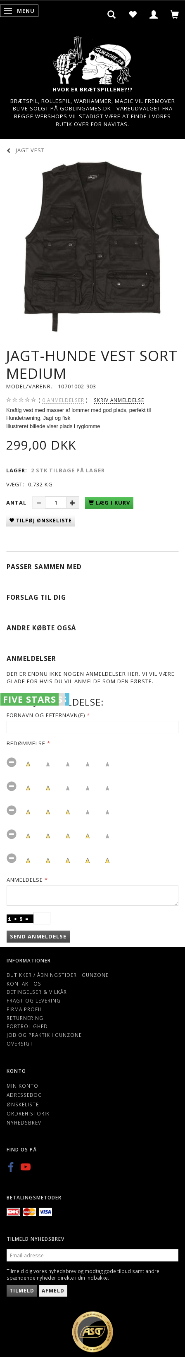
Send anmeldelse (38, 936)
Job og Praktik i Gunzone (44, 1035)
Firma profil (25, 1009)
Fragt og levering (34, 1000)
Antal (17, 502)
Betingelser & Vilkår (37, 991)
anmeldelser (63, 400)
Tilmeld (21, 1290)
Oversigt (20, 1043)
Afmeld (53, 1290)
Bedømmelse (26, 743)
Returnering (25, 1018)
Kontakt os (24, 983)
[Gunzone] (92, 58)
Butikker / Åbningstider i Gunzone (58, 975)
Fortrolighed (27, 1026)
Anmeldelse (25, 879)
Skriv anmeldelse (119, 400)
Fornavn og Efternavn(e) (46, 715)
